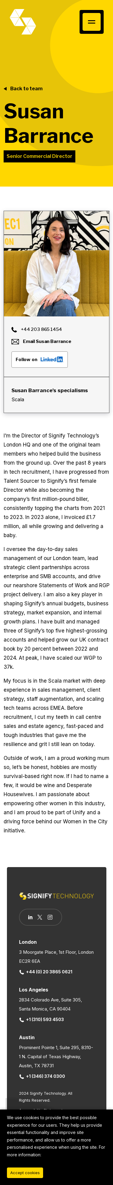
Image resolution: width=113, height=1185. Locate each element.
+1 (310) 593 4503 (41, 1019)
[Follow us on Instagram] (50, 918)
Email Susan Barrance (41, 341)
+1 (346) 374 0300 (42, 1076)
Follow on (40, 359)
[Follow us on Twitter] (39, 917)
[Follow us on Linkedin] (30, 917)
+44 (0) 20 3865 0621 (45, 971)
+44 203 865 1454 (36, 329)
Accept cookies (25, 1172)
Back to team (26, 88)
